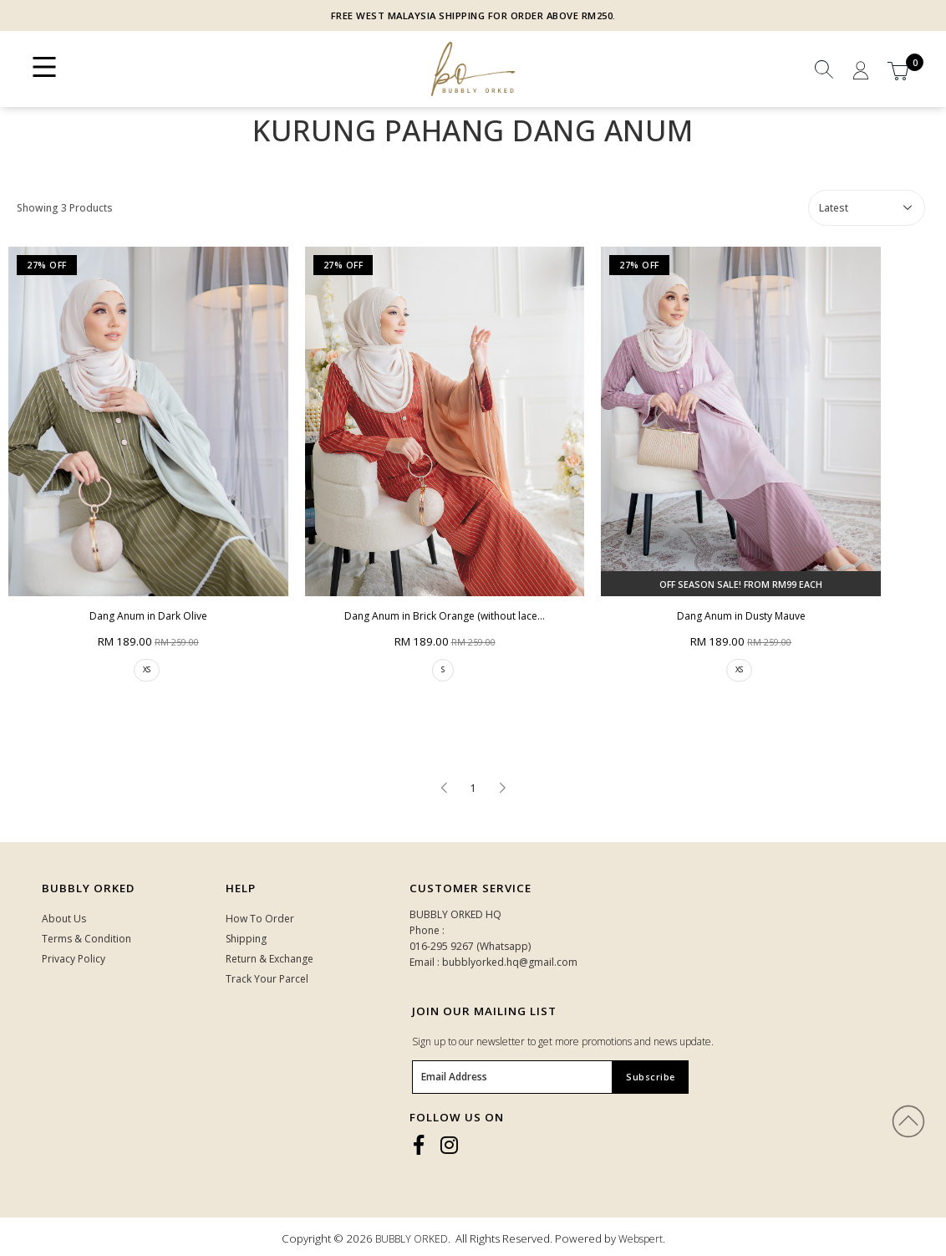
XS (146, 669)
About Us (64, 918)
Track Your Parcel (267, 979)
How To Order (260, 918)
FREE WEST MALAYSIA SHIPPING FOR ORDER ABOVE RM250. (473, 15)
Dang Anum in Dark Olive (148, 616)
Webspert (640, 1239)
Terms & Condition (86, 939)
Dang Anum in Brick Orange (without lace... (444, 616)
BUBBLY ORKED (411, 1239)
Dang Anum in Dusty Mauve (741, 616)
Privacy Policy (73, 959)
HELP (241, 888)
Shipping (246, 939)
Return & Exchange (269, 959)
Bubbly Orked (88, 888)
